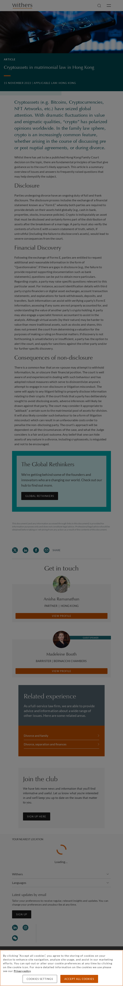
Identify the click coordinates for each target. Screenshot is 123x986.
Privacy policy (22, 971)
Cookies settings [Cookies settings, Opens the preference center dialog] (40, 978)
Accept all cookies (79, 978)
